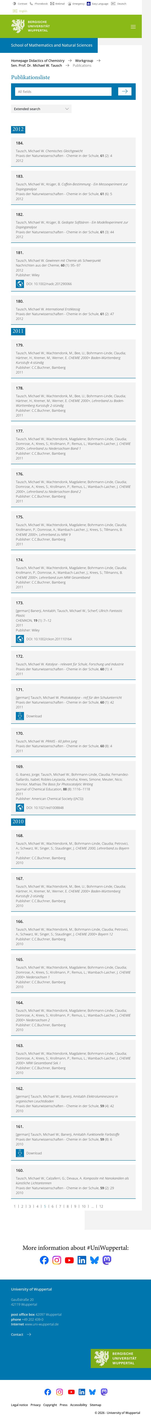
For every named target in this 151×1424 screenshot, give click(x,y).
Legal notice (19, 1405)
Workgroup (84, 60)
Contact (17, 1334)
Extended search (27, 109)
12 (101, 1206)
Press (63, 1405)
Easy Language (100, 3)
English (23, 11)
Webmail (60, 3)
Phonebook (41, 3)
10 (84, 1206)
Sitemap (95, 1405)
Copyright (50, 1405)
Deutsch (121, 3)
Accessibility (78, 1405)
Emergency (78, 3)
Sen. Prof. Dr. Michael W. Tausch (37, 65)
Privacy (36, 1405)
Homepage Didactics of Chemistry (38, 60)
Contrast (22, 3)
